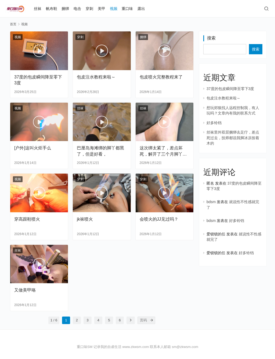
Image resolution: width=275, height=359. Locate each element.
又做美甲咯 (25, 290)
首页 (13, 24)
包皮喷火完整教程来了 (161, 77)
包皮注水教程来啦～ (96, 77)
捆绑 (65, 8)
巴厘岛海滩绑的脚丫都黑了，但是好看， (100, 151)
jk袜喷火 (85, 219)
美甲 (101, 8)
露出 (141, 8)
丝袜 (37, 8)
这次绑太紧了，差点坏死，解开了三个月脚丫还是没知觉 (163, 151)
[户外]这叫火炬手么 (32, 148)
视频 (113, 8)
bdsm (211, 202)
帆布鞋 (51, 8)
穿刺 (89, 8)
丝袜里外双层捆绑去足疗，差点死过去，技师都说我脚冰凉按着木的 (233, 137)
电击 (77, 8)
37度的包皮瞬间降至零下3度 (38, 80)
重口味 (127, 8)
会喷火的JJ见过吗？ (159, 219)
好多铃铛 (214, 123)
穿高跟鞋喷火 (27, 219)
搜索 (211, 38)
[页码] (151, 320)
